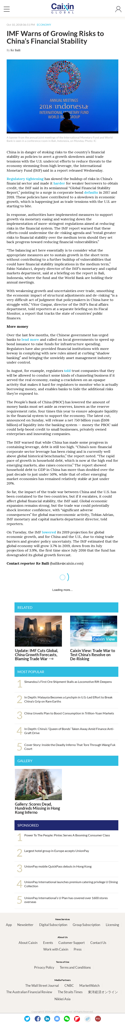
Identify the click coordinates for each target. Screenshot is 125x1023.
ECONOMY (44, 24)
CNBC (69, 985)
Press (78, 949)
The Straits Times (70, 992)
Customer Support (71, 943)
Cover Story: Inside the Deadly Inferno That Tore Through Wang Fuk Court (69, 747)
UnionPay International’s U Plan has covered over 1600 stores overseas (66, 900)
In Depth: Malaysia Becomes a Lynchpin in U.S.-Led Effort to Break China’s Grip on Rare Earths (68, 699)
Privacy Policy (44, 967)
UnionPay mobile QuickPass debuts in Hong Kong (57, 866)
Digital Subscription (53, 925)
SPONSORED (28, 825)
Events (48, 943)
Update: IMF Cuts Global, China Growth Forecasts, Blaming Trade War (36, 654)
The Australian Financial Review (29, 992)
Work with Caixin (55, 949)
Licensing (112, 925)
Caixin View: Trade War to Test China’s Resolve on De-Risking (92, 654)
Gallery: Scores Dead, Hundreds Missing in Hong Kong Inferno (37, 808)
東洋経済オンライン (103, 992)
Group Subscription (86, 925)
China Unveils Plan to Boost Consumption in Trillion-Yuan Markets (69, 713)
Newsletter (25, 925)
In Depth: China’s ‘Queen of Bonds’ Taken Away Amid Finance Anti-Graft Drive (69, 731)
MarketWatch (89, 985)
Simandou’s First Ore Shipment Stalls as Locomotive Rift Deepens (68, 681)
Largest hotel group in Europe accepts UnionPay (56, 851)
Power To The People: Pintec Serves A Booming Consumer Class (67, 835)
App (9, 925)
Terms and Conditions (75, 967)
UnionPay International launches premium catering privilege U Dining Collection (71, 884)
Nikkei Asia (62, 999)
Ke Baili (15, 50)
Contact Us (98, 943)
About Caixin (28, 943)
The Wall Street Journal (42, 985)
